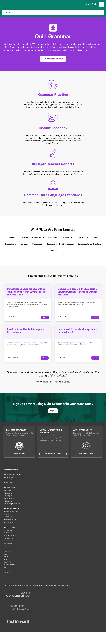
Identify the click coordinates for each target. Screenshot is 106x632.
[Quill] (2, 4)
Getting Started (8, 538)
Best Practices (8, 543)
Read (44, 317)
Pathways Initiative (9, 565)
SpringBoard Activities (10, 520)
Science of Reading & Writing (12, 474)
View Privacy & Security (86, 454)
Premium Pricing (8, 482)
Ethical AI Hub (8, 562)
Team (5, 567)
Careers (6, 570)
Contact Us (7, 573)
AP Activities (7, 514)
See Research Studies (19, 454)
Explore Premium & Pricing (53, 454)
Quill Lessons (8, 493)
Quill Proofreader (9, 498)
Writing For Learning (10, 535)
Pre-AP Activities (9, 517)
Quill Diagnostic (8, 496)
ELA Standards (8, 522)
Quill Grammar (8, 501)
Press (5, 559)
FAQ (5, 546)
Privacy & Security (9, 477)
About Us (6, 554)
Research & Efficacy (10, 480)
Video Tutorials (8, 541)
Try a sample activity (53, 58)
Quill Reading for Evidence (12, 504)
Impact (6, 557)
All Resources (8, 530)
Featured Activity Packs (11, 512)
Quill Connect (8, 490)
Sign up (53, 410)
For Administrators (9, 472)
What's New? (7, 533)
